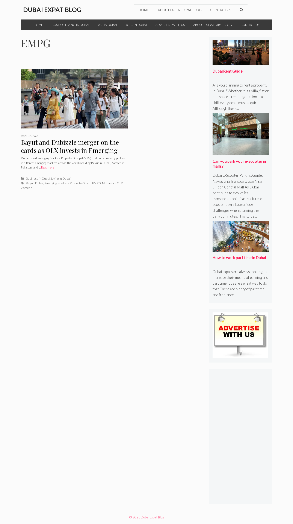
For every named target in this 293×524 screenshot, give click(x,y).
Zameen (26, 188)
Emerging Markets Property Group (68, 183)
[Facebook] (255, 9)
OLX (120, 183)
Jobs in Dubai (136, 25)
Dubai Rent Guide (228, 71)
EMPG (96, 183)
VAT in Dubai (107, 25)
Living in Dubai (61, 178)
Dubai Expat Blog (52, 9)
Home (143, 10)
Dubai (39, 183)
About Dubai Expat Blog (180, 10)
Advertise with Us (170, 25)
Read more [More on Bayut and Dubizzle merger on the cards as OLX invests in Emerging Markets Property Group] (47, 167)
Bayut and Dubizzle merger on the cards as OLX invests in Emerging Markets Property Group (70, 150)
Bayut (30, 183)
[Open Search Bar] (242, 9)
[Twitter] (264, 9)
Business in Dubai (38, 178)
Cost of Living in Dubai (70, 25)
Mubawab (109, 183)
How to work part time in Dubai (239, 257)
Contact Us (220, 10)
